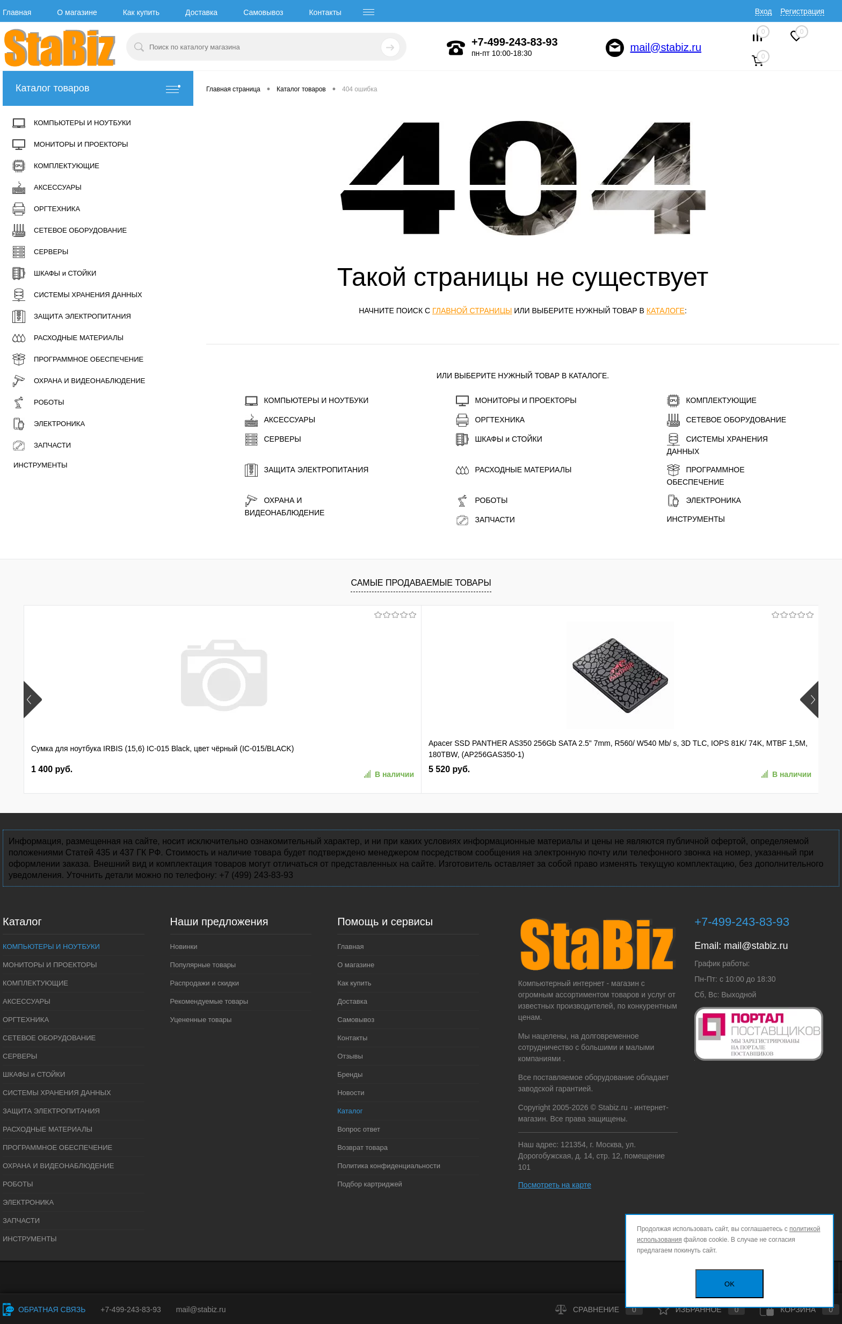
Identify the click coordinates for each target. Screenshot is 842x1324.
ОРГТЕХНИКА (490, 420)
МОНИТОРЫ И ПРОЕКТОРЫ (516, 400)
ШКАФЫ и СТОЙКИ (499, 439)
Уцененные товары (201, 1020)
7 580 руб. (369, 769)
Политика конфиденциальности (388, 1166)
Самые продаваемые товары (421, 582)
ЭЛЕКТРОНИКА (704, 500)
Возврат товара (362, 1147)
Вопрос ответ (358, 1129)
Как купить (141, 12)
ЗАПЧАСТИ (485, 520)
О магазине (77, 12)
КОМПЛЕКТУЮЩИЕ (712, 400)
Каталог (349, 1111)
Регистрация (802, 11)
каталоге (666, 310)
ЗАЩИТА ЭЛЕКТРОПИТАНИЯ (307, 470)
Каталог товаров (98, 88)
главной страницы (472, 310)
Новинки (184, 946)
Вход (763, 11)
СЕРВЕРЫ (273, 439)
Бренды (349, 1074)
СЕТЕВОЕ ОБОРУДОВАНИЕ (727, 420)
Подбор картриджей (369, 1184)
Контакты (325, 12)
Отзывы (350, 1056)
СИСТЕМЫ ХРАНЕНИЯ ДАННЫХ (717, 444)
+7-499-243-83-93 (130, 1309)
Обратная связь (44, 1309)
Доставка (201, 12)
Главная (17, 12)
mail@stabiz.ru (666, 47)
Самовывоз (263, 12)
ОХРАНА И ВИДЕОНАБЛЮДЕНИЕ (285, 505)
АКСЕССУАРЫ (280, 420)
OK (729, 1284)
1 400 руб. (51, 769)
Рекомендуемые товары (209, 1001)
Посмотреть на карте (554, 1185)
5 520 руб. (210, 769)
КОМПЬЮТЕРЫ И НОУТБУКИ (307, 400)
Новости (350, 1093)
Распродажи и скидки (204, 983)
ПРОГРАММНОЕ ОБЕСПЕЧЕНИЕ (706, 475)
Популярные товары (203, 965)
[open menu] (368, 12)
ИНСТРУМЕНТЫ (696, 519)
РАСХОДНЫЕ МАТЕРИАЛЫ (514, 470)
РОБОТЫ (482, 500)
